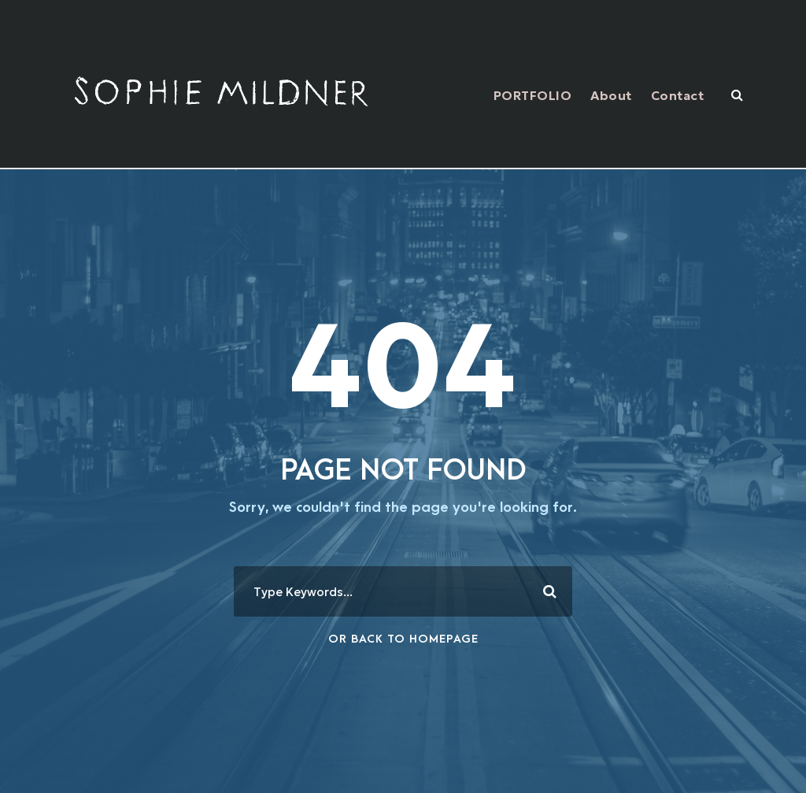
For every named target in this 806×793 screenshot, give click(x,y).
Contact (677, 95)
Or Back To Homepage (403, 639)
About (611, 95)
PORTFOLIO (533, 95)
